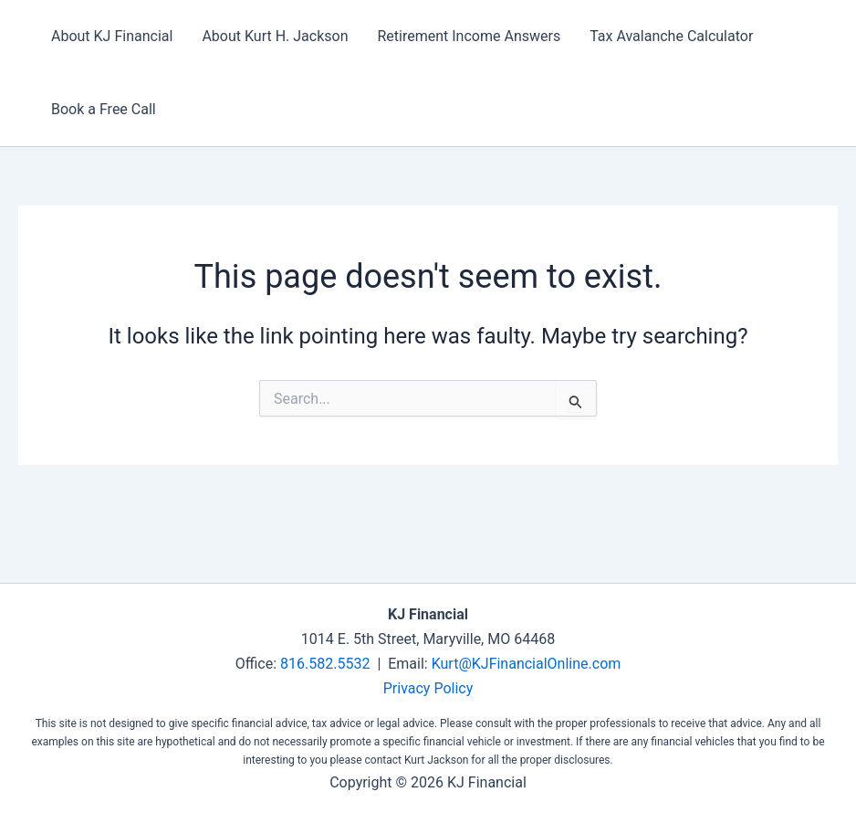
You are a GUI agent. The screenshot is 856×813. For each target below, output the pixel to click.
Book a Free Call (103, 109)
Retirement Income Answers (468, 36)
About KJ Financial (111, 36)
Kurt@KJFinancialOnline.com (526, 663)
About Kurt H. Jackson (275, 36)
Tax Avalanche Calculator (671, 36)
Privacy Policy (428, 688)
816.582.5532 (325, 663)
